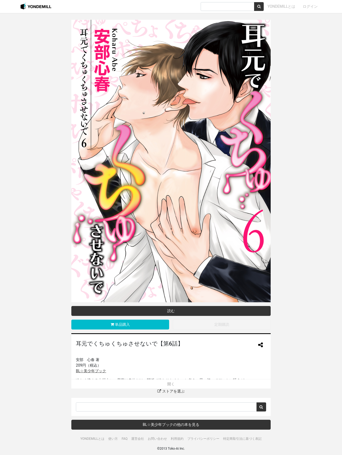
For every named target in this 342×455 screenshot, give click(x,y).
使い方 (113, 439)
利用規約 (177, 439)
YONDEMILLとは (281, 6)
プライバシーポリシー (203, 439)
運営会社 (137, 439)
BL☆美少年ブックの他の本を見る (171, 424)
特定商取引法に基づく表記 (242, 439)
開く (171, 384)
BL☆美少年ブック (91, 371)
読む (171, 311)
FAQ (124, 439)
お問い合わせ (157, 439)
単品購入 (120, 324)
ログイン (310, 6)
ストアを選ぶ (170, 391)
